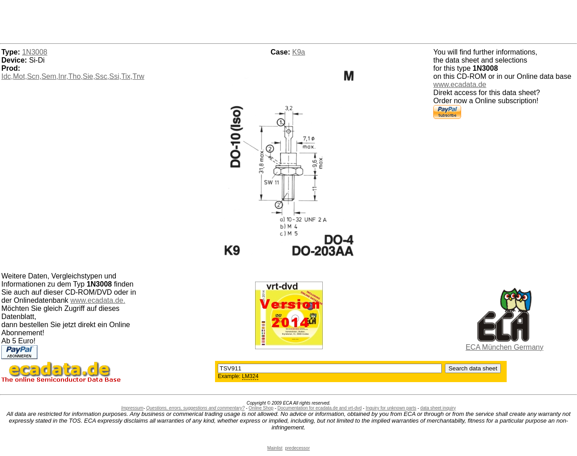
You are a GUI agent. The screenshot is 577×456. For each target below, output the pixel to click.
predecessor (297, 448)
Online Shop (261, 408)
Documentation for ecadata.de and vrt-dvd (320, 408)
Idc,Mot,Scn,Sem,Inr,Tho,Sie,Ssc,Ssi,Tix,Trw (72, 76)
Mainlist (275, 448)
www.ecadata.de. (97, 300)
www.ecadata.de (459, 84)
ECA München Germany (505, 347)
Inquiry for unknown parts (391, 408)
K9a (298, 52)
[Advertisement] (288, 20)
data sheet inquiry (438, 408)
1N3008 (34, 52)
